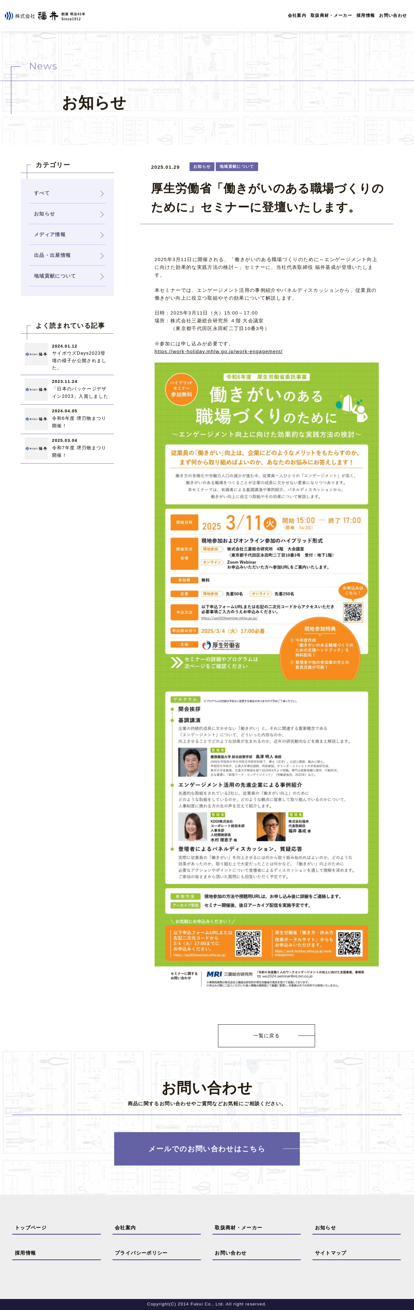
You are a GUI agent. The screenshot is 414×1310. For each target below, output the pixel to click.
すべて (42, 193)
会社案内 (297, 15)
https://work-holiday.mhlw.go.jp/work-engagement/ (219, 351)
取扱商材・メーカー (331, 15)
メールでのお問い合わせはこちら (207, 1149)
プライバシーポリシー (141, 1253)
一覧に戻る (266, 1036)
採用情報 (365, 15)
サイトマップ (331, 1253)
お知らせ (325, 1228)
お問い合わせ (393, 15)
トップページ (31, 1228)
